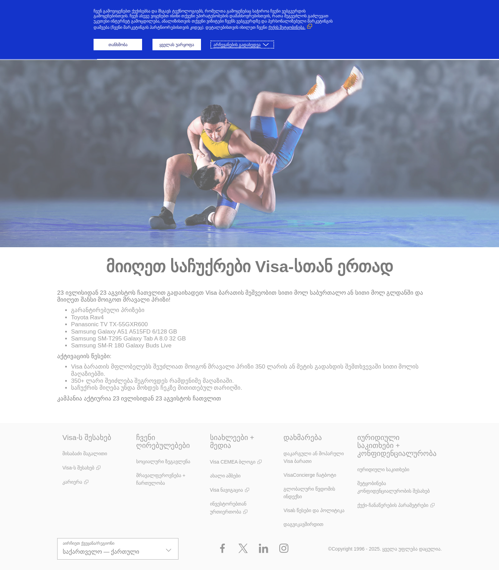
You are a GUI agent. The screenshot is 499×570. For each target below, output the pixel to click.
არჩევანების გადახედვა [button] (237, 45)
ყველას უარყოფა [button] (176, 45)
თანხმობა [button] (118, 45)
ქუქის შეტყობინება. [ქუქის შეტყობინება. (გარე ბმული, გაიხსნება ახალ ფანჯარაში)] (286, 27)
